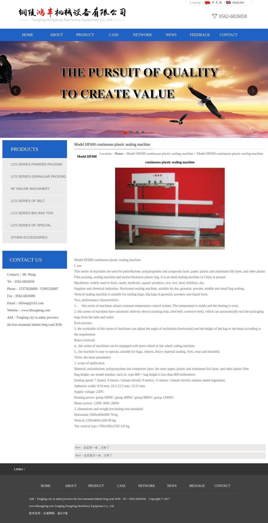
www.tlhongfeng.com (35, 310)
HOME (27, 35)
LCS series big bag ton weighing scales (32, 215)
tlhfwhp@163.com (31, 303)
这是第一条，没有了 (96, 447)
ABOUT (56, 35)
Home (119, 153)
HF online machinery (30, 189)
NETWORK (142, 35)
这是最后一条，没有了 (98, 455)
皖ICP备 (63, 513)
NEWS (171, 35)
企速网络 (49, 513)
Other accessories (29, 237)
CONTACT (228, 35)
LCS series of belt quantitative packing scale (36, 203)
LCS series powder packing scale (36, 166)
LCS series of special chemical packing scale (33, 227)
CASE (114, 35)
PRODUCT (85, 35)
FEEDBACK (200, 35)
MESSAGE (197, 486)
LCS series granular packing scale (38, 179)
